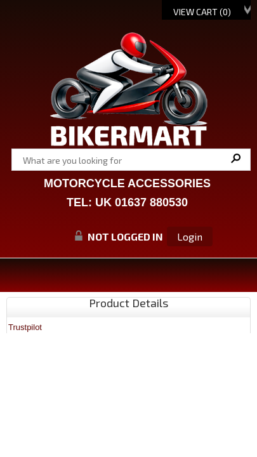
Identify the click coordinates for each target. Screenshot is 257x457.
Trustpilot (25, 327)
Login (189, 236)
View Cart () (202, 11)
